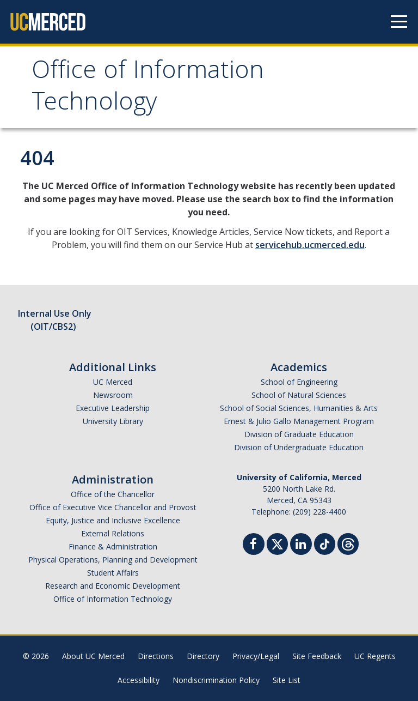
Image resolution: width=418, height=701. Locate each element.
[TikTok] (324, 542)
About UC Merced (93, 656)
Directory (203, 656)
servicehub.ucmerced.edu (310, 245)
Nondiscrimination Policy (216, 680)
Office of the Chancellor (113, 494)
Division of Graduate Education (299, 434)
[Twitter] (277, 542)
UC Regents (375, 656)
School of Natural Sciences (298, 395)
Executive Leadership (113, 408)
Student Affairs (113, 572)
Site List (286, 680)
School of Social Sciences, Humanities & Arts (299, 408)
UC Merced (112, 382)
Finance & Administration (113, 546)
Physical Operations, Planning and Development (113, 559)
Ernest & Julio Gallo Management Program (299, 421)
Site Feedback (316, 656)
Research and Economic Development (112, 586)
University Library (113, 421)
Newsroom (113, 395)
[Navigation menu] (399, 22)
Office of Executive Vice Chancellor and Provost (112, 507)
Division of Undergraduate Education (299, 447)
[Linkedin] (301, 545)
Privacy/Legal (255, 656)
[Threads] (348, 542)
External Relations (112, 533)
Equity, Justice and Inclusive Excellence (113, 520)
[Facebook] (253, 545)
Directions (156, 656)
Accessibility (138, 680)
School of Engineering (299, 382)
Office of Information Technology (148, 88)
